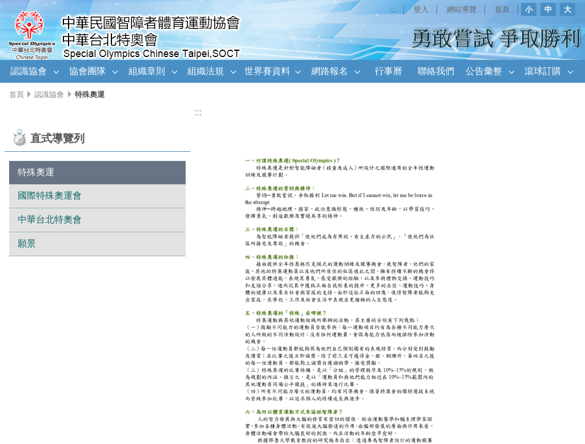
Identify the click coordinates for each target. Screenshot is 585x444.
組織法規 (205, 71)
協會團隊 (87, 71)
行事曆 (388, 71)
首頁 (502, 9)
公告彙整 (484, 71)
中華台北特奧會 (50, 219)
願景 (27, 243)
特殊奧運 (36, 172)
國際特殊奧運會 (50, 195)
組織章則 (147, 71)
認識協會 (28, 71)
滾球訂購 (542, 71)
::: (391, 9)
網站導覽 (461, 9)
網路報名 (329, 71)
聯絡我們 (436, 71)
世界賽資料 (267, 71)
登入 (419, 9)
